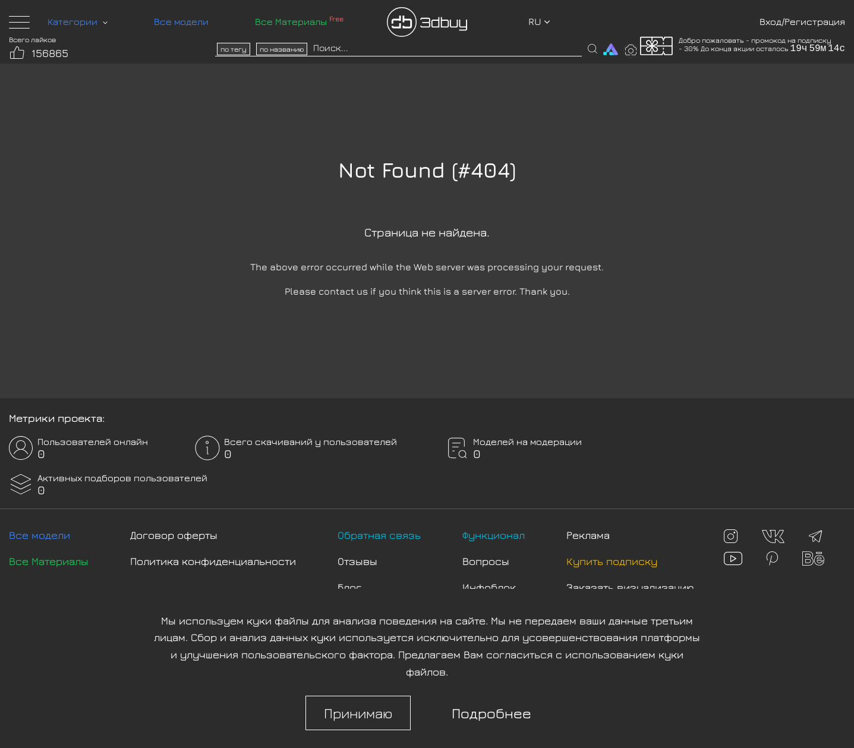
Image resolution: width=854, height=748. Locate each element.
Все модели (181, 21)
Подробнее (491, 713)
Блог (349, 587)
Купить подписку (611, 561)
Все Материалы (299, 21)
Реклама (588, 535)
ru (539, 21)
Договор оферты (174, 535)
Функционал (493, 535)
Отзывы (357, 561)
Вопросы (485, 561)
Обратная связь (379, 535)
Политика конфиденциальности (213, 561)
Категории (78, 21)
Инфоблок (489, 587)
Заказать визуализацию (630, 587)
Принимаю (358, 713)
